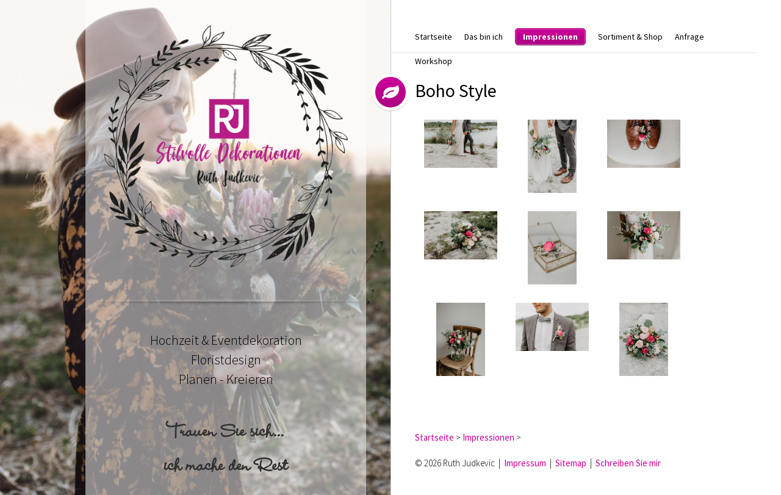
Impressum (525, 463)
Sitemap (570, 463)
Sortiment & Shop (630, 36)
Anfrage (689, 36)
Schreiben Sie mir (628, 463)
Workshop (433, 61)
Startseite (433, 36)
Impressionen (550, 36)
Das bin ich (483, 36)
